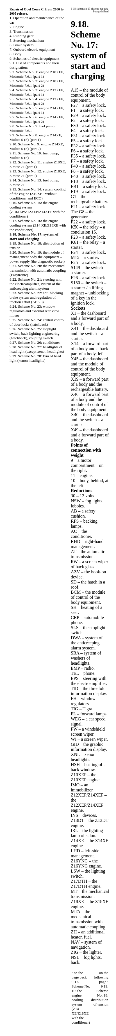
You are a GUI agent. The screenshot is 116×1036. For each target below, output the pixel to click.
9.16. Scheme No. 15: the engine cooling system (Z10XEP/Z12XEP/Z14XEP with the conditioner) (37, 209)
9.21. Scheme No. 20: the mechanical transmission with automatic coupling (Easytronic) (38, 270)
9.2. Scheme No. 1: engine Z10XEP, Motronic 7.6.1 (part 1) (37, 74)
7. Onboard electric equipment (32, 49)
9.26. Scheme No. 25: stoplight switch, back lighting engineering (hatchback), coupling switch (35, 333)
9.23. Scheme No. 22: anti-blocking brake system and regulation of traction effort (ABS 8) (36, 297)
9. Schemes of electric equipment (34, 58)
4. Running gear (22, 36)
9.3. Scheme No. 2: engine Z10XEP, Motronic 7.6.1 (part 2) (37, 83)
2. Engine (17, 27)
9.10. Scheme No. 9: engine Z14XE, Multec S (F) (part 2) (37, 146)
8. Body (15, 54)
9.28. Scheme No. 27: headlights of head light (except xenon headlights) (37, 349)
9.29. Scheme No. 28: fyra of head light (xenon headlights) (35, 358)
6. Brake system (22, 45)
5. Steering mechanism (27, 40)
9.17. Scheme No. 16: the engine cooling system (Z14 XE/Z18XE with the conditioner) (38, 225)
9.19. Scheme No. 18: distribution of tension (99, 995)
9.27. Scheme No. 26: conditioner (35, 342)
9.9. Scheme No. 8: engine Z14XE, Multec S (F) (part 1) (36, 137)
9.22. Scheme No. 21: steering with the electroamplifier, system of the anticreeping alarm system (36, 283)
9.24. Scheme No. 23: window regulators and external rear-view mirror (34, 311)
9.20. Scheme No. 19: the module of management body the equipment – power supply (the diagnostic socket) (37, 256)
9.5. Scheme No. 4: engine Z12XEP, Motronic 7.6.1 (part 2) (37, 101)
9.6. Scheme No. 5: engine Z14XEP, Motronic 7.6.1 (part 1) (37, 110)
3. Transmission (21, 31)
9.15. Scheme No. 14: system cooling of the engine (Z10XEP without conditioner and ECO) (37, 193)
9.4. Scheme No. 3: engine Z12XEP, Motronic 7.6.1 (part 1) (37, 92)
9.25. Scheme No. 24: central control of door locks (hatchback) (37, 322)
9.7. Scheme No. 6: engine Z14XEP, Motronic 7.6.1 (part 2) (37, 119)
